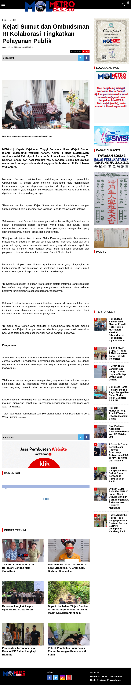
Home (4, 20)
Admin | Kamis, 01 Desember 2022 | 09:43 (17, 47)
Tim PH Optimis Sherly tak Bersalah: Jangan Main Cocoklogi (18, 568)
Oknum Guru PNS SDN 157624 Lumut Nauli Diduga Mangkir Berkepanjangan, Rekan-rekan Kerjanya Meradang (119, 498)
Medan (13, 20)
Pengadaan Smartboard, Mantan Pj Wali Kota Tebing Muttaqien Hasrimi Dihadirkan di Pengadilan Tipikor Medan (117, 330)
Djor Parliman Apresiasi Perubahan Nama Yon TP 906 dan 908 (119, 431)
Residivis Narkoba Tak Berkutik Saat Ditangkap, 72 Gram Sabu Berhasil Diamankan (67, 568)
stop (86, 51)
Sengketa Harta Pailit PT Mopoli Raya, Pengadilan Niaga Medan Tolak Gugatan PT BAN (119, 394)
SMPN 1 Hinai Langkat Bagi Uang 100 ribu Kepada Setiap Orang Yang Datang (117, 373)
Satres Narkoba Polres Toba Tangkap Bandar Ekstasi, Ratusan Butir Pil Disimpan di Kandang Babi (118, 523)
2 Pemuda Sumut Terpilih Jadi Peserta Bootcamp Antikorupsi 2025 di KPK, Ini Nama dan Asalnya (119, 452)
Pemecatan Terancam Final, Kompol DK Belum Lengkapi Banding (19, 651)
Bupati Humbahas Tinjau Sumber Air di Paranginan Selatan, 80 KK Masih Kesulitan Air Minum (68, 609)
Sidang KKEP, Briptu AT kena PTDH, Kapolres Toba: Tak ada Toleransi (118, 353)
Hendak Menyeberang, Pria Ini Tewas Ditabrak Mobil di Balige (118, 413)
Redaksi (94, 676)
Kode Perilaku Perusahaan (105, 680)
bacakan (76, 51)
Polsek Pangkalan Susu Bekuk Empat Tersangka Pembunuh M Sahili (67, 651)
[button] (128, 1)
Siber (105, 676)
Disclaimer (116, 676)
